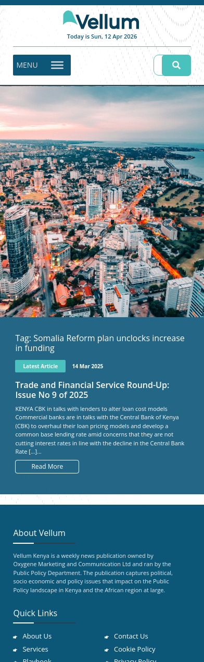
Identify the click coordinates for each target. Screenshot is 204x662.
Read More (47, 466)
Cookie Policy (135, 649)
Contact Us (131, 636)
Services (35, 649)
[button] (26, 65)
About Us (37, 636)
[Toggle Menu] (57, 64)
